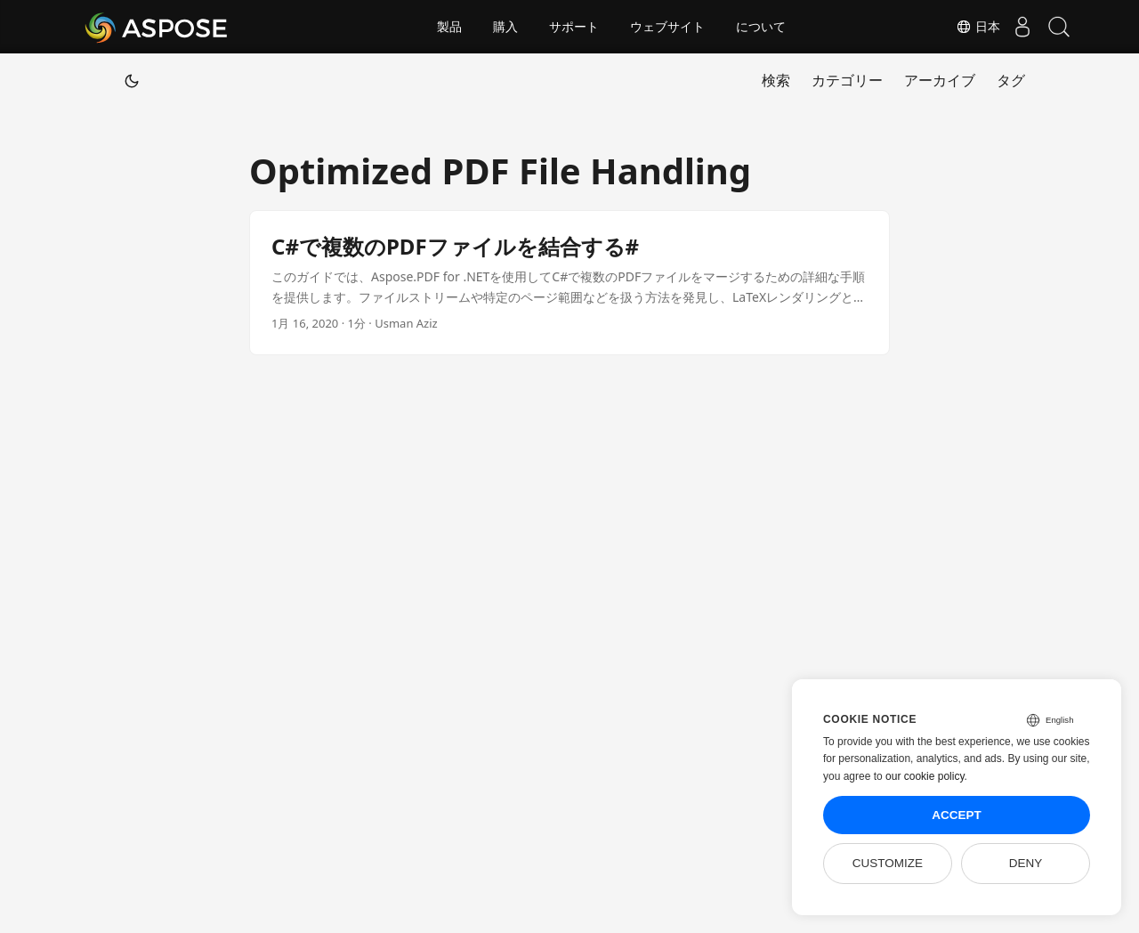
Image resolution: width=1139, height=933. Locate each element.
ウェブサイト (667, 27)
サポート (574, 27)
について (761, 27)
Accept (956, 815)
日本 (961, 27)
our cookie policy (925, 776)
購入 (505, 27)
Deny (1026, 863)
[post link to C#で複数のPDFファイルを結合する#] (569, 282)
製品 (449, 27)
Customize (887, 863)
